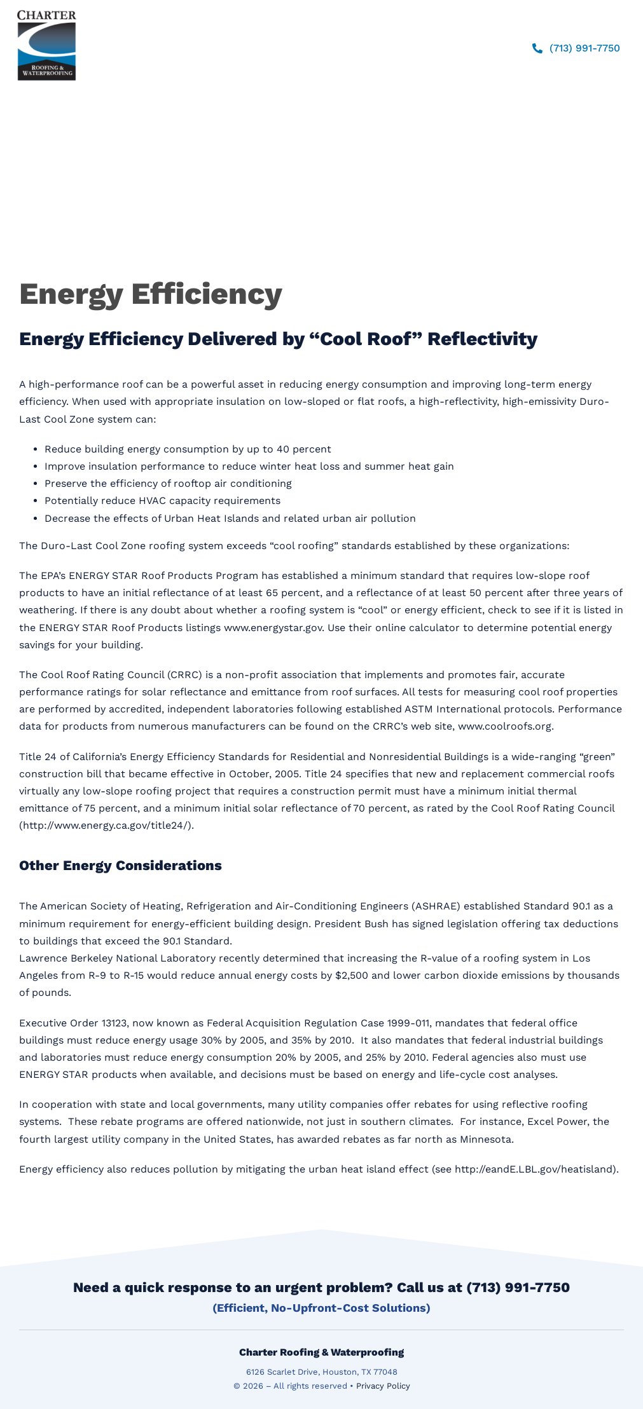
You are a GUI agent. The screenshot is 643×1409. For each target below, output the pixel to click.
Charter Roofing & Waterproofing (321, 1352)
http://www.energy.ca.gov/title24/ (105, 825)
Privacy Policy (383, 1386)
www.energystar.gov (273, 628)
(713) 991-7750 (518, 1287)
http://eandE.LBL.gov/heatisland (533, 1169)
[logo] (47, 10)
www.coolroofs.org (504, 726)
